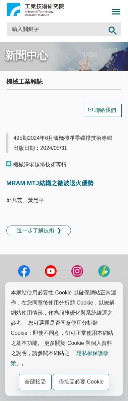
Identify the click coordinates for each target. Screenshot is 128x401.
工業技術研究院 (35, 9)
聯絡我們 (105, 110)
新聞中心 (26, 55)
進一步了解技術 (35, 230)
